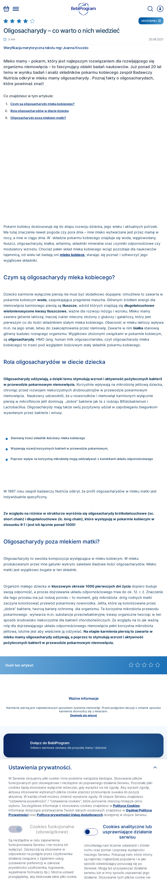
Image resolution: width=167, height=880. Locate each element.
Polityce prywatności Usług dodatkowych (70, 815)
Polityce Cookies (126, 806)
